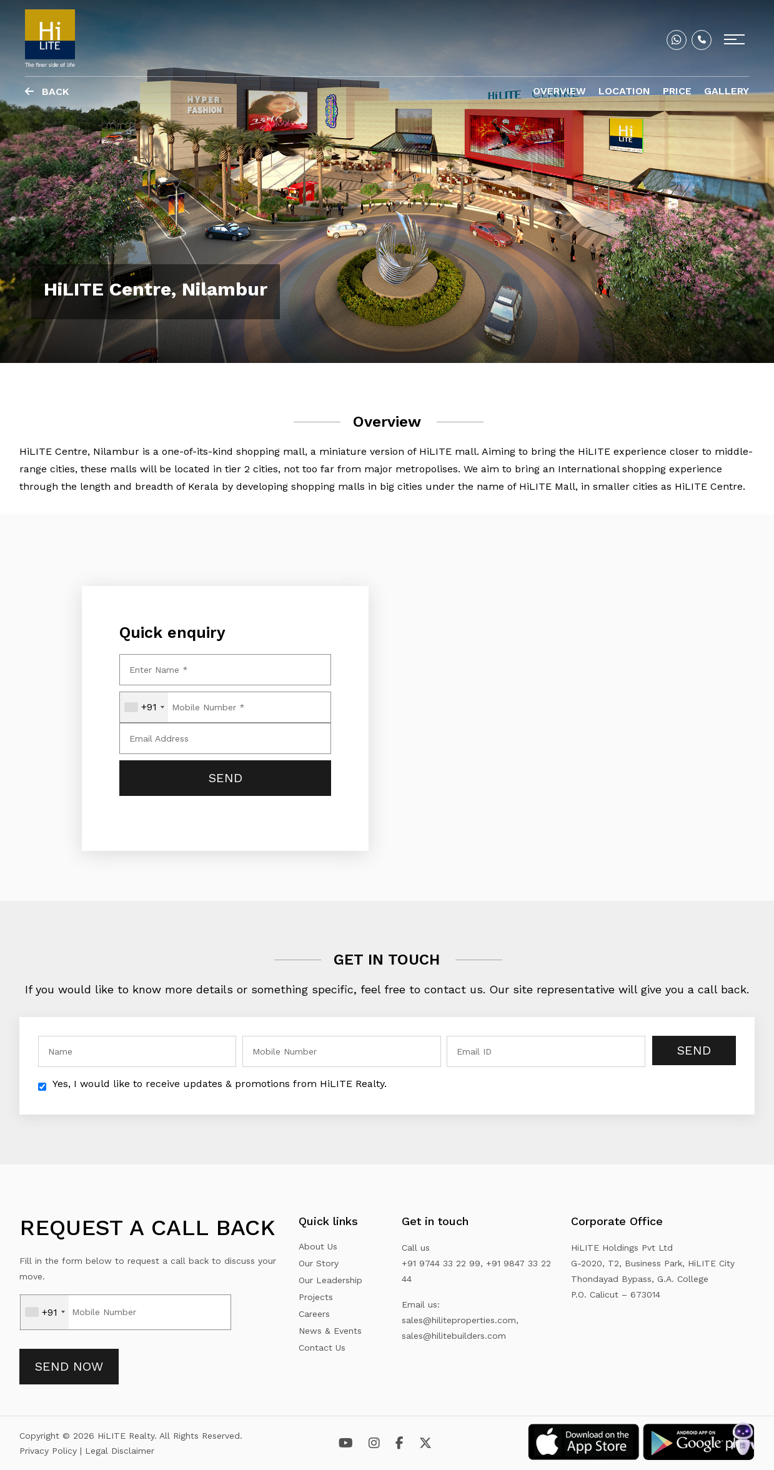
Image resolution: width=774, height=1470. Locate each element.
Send (694, 1050)
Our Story (319, 1263)
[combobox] (144, 707)
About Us (318, 1246)
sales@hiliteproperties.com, (460, 1320)
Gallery (726, 91)
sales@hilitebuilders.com (454, 1336)
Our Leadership (330, 1280)
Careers (314, 1314)
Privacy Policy (49, 1451)
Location (624, 91)
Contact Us (322, 1348)
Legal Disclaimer (119, 1451)
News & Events (330, 1331)
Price (677, 91)
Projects (316, 1297)
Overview (559, 91)
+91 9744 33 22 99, (442, 1263)
